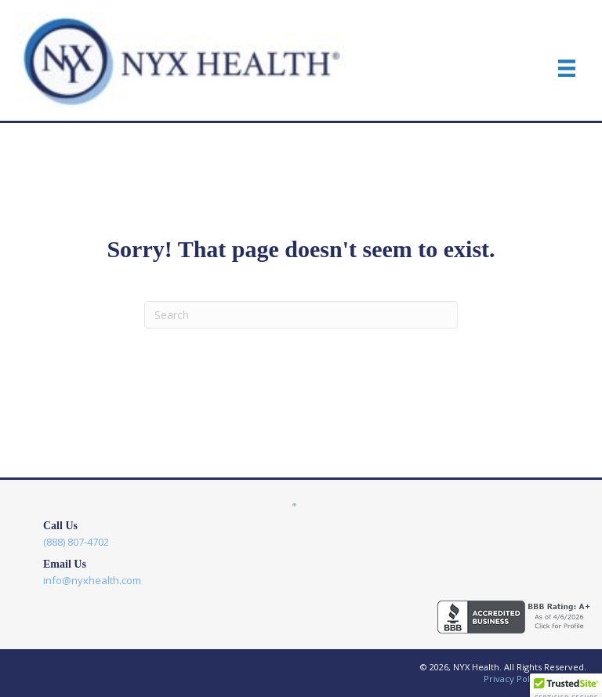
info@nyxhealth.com (92, 580)
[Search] (301, 315)
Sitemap (569, 678)
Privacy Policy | (518, 678)
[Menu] (566, 68)
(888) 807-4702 (76, 542)
